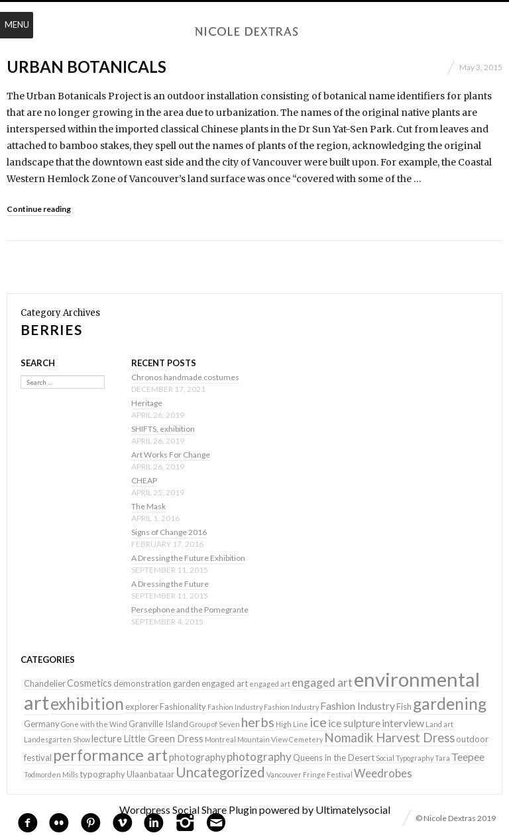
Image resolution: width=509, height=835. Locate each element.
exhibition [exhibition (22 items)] (87, 703)
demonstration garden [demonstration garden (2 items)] (156, 683)
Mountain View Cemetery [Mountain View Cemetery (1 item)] (280, 739)
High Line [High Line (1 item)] (292, 724)
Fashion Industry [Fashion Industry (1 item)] (234, 707)
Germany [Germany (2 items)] (42, 723)
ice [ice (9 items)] (318, 722)
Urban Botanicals (86, 66)
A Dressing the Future (170, 584)
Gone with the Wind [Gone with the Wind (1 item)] (94, 724)
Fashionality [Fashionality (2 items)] (183, 706)
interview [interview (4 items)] (403, 722)
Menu (17, 24)
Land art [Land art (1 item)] (439, 724)
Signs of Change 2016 (169, 532)
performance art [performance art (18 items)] (110, 755)
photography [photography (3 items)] (197, 757)
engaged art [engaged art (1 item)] (269, 683)
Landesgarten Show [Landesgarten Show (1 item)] (57, 739)
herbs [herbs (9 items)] (257, 722)
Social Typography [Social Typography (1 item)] (404, 758)
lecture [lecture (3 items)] (106, 738)
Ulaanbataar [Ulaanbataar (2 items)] (150, 774)
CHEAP (144, 480)
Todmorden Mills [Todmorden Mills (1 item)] (51, 774)
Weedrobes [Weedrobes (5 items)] (383, 773)
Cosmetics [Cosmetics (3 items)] (89, 683)
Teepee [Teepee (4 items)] (467, 756)
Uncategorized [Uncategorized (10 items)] (220, 772)
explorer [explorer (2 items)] (141, 706)
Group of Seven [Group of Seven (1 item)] (215, 724)
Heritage (146, 403)
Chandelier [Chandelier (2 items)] (45, 683)
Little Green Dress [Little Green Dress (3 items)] (163, 738)
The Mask (148, 506)
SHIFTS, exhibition (163, 429)
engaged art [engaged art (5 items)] (322, 682)
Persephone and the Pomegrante (190, 609)
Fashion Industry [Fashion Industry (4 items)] (357, 705)
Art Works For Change (170, 455)
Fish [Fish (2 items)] (404, 706)
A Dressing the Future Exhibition (188, 558)
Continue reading (39, 209)
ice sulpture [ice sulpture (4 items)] (354, 722)
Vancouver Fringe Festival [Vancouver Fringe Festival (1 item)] (309, 774)
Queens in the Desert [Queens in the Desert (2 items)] (333, 757)
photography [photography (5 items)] (259, 756)
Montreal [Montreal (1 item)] (220, 739)
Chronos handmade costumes (185, 377)
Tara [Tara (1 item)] (442, 758)
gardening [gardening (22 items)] (449, 703)
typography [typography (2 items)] (102, 774)
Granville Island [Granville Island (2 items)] (158, 723)
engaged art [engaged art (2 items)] (224, 683)
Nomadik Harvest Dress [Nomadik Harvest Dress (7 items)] (389, 737)
